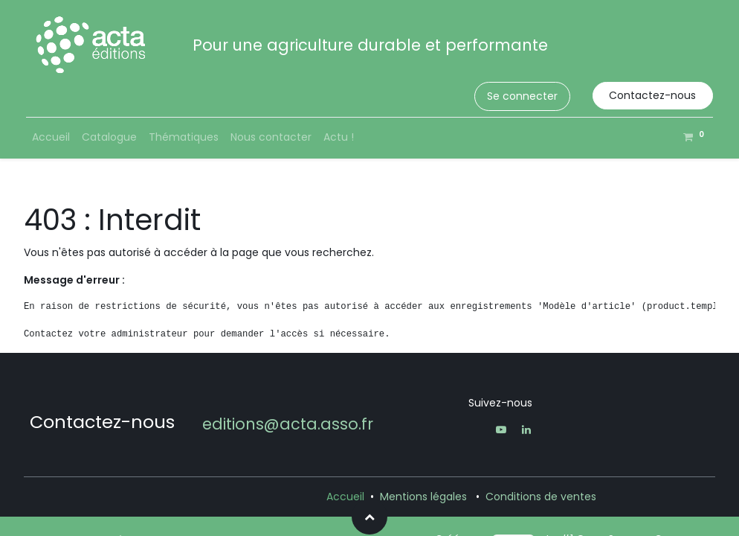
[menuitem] (51, 137)
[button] (369, 517)
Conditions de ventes (540, 496)
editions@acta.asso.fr (287, 424)
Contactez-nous (652, 95)
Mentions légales (423, 496)
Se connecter (522, 96)
